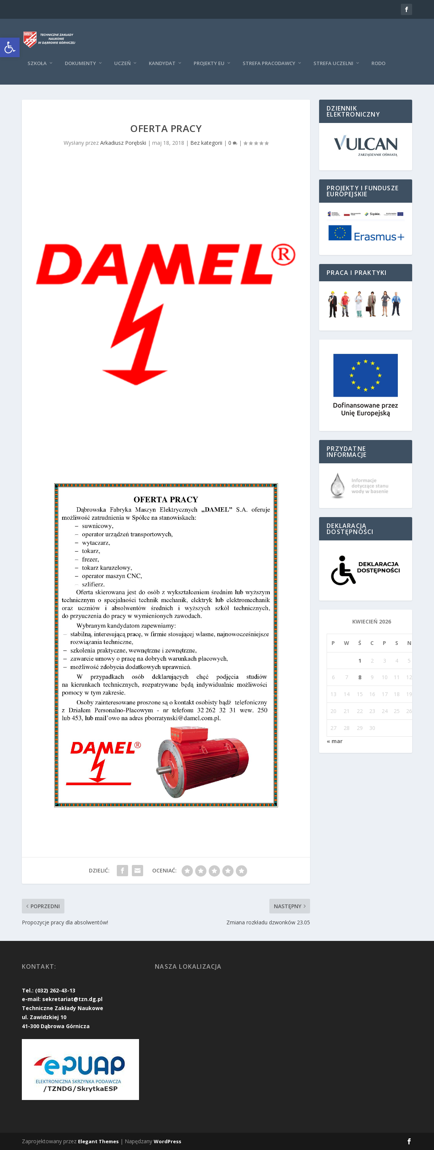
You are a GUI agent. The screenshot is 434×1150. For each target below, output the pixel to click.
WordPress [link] (167, 1141)
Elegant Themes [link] (98, 1141)
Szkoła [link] (37, 63)
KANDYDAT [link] (162, 63)
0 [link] (232, 142)
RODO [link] (378, 63)
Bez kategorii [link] (206, 142)
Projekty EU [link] (209, 63)
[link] (10, 47)
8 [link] (359, 677)
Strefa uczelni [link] (333, 63)
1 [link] (359, 660)
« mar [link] (334, 741)
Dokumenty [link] (80, 63)
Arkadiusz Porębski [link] (123, 142)
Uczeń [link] (122, 63)
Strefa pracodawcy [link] (269, 63)
